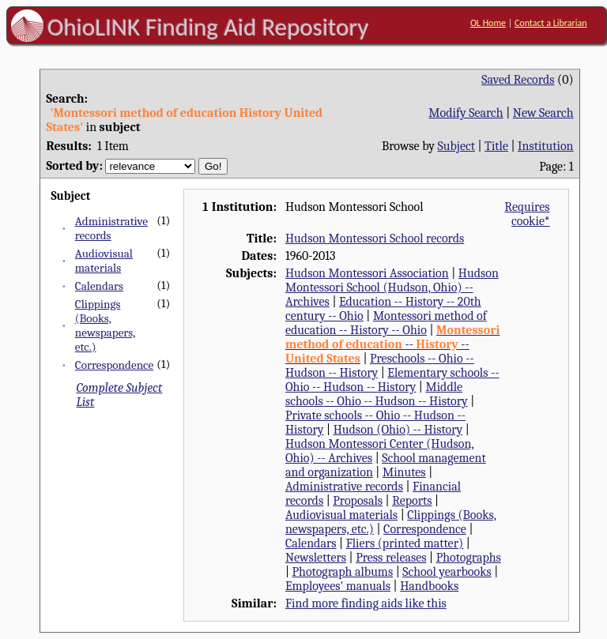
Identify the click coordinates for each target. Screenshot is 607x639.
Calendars (99, 286)
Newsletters (315, 558)
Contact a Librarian (551, 22)
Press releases (391, 558)
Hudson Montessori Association (367, 273)
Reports (412, 501)
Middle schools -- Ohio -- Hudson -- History (376, 394)
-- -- (392, 344)
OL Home (488, 22)
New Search (543, 113)
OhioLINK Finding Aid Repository (208, 27)
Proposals (358, 501)
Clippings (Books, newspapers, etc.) (105, 325)
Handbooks (429, 586)
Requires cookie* (526, 214)
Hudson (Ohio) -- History (398, 430)
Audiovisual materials (104, 260)
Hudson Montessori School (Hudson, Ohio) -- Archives (392, 287)
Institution (546, 146)
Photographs (468, 558)
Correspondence (114, 365)
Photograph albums (343, 572)
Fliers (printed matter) (404, 543)
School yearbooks (447, 572)
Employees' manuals (337, 586)
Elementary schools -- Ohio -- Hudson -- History (392, 380)
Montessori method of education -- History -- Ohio (386, 323)
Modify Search (465, 113)
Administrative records (344, 486)
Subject (456, 146)
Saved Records (517, 80)
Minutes (404, 472)
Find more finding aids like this (366, 603)
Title (496, 146)
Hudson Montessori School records (374, 238)
